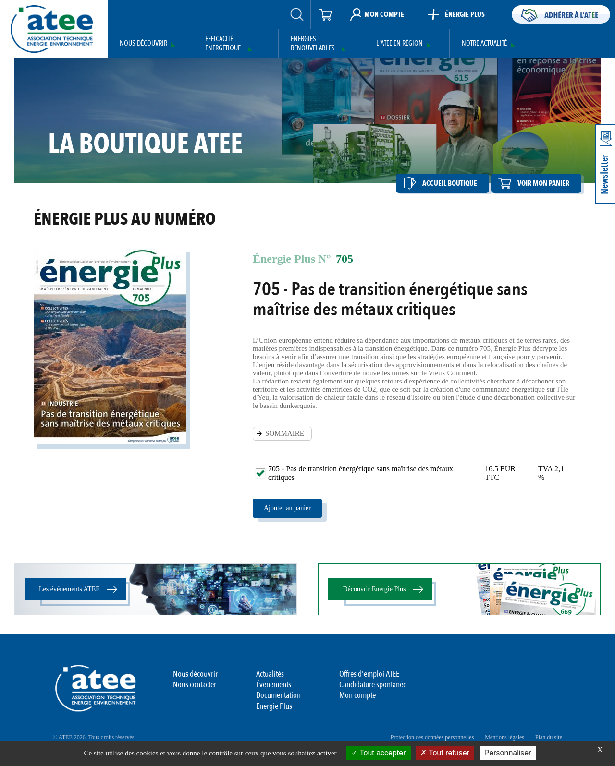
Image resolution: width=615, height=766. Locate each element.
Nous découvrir (143, 43)
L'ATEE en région (399, 43)
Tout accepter (378, 753)
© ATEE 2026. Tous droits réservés (93, 737)
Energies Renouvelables (313, 44)
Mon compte (357, 695)
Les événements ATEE (69, 589)
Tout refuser (444, 753)
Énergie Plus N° (292, 258)
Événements (273, 684)
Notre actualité (484, 43)
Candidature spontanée (372, 684)
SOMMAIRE (284, 433)
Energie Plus (274, 706)
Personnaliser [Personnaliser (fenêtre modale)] (507, 753)
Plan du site (548, 737)
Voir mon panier (543, 183)
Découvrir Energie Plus (374, 589)
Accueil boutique (449, 183)
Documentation (278, 695)
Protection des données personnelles (432, 737)
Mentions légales (504, 737)
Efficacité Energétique (223, 44)
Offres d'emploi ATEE (369, 674)
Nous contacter (194, 684)
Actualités (270, 674)
